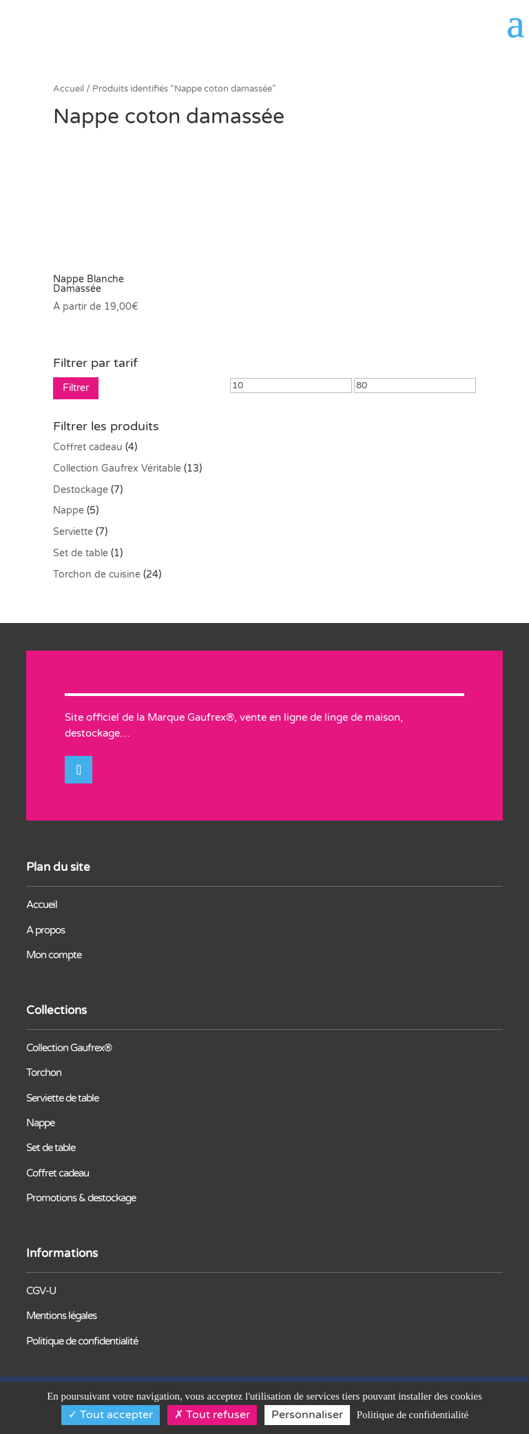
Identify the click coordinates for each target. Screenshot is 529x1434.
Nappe (68, 510)
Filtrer (76, 388)
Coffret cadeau (88, 447)
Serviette (73, 532)
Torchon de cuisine (97, 574)
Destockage (80, 490)
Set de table (80, 553)
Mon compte (53, 955)
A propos (45, 930)
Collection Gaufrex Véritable (117, 468)
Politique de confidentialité (82, 1341)
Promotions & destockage (81, 1198)
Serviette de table (62, 1098)
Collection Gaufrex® (69, 1048)
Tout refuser (212, 1415)
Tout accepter (110, 1415)
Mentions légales (61, 1315)
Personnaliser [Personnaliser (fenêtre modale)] (307, 1415)
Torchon (43, 1072)
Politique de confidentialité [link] (412, 1414)
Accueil (68, 88)
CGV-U (41, 1291)
